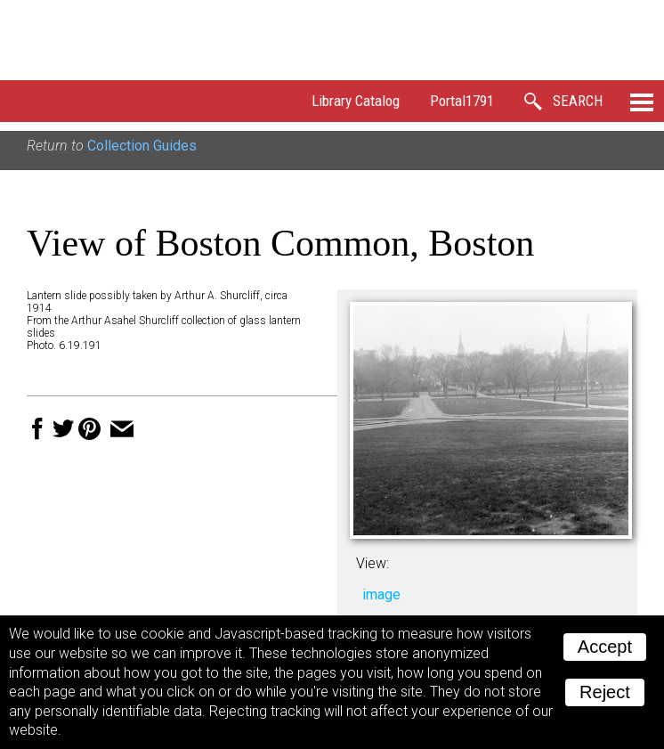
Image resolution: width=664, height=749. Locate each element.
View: (372, 563)
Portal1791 (462, 101)
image (381, 594)
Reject (604, 692)
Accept (605, 646)
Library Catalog (356, 101)
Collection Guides (142, 145)
